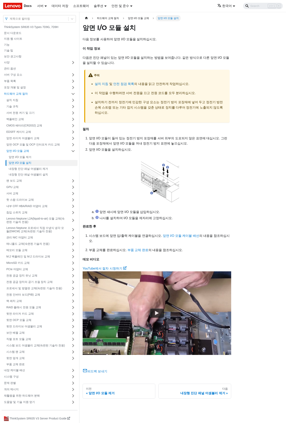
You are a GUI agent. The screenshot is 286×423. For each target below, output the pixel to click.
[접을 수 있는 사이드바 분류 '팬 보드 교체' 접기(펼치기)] (73, 181)
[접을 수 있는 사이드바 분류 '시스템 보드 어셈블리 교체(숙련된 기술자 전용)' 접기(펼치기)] (73, 345)
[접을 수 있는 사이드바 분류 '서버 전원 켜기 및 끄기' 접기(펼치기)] (73, 113)
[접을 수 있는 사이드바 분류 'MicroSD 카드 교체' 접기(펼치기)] (73, 263)
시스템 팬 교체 (15, 351)
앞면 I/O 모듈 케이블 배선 (181, 235)
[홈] (86, 18)
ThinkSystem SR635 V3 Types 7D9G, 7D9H (31, 27)
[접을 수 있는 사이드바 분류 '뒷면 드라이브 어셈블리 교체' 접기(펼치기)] (73, 326)
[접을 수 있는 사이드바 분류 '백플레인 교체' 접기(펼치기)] (73, 119)
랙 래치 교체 (14, 301)
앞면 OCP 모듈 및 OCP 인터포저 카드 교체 (33, 144)
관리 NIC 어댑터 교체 (19, 237)
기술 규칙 (12, 106)
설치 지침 (12, 100)
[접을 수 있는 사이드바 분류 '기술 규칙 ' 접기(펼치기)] (73, 106)
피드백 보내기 (95, 371)
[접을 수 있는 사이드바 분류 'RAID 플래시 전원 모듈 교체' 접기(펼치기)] (73, 307)
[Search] (263, 6)
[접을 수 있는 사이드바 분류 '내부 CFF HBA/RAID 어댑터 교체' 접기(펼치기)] (73, 206)
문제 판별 (10, 382)
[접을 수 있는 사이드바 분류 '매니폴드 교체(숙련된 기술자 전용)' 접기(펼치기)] (73, 244)
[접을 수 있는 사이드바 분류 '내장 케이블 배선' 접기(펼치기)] (73, 370)
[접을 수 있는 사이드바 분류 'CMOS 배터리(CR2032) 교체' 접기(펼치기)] (73, 125)
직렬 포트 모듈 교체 (18, 339)
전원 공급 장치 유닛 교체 (21, 275)
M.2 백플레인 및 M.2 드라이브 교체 (28, 256)
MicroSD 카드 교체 (18, 262)
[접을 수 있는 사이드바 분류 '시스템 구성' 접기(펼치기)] (73, 377)
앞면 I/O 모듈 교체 (17, 150)
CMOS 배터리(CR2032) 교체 (24, 125)
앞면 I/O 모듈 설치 (20, 162)
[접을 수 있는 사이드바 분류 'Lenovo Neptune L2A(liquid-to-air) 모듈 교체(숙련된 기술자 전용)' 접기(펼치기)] (73, 220)
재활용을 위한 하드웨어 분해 (22, 395)
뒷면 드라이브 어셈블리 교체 (24, 326)
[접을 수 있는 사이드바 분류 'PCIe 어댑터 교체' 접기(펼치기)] (73, 269)
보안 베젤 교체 (15, 332)
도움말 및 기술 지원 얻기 (19, 402)
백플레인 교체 (15, 119)
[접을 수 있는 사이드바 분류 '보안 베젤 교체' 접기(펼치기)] (73, 333)
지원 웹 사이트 (13, 38)
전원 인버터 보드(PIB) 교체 (23, 294)
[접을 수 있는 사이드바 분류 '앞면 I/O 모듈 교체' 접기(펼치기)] (73, 151)
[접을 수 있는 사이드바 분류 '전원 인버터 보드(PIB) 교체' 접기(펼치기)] (73, 295)
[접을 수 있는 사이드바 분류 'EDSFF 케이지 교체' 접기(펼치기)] (73, 132)
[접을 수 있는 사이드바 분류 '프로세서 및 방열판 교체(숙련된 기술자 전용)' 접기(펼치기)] (73, 288)
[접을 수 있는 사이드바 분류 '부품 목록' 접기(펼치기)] (73, 81)
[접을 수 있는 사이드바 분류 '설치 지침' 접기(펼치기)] (73, 100)
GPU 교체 (12, 187)
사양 (7, 62)
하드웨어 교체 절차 (16, 93)
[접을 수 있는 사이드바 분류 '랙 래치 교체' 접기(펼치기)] (73, 301)
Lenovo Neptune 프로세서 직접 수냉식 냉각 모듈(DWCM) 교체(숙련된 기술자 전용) (35, 229)
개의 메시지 (11, 389)
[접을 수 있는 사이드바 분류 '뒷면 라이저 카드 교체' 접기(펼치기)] (73, 314)
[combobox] (10, 18)
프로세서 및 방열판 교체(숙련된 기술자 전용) (34, 288)
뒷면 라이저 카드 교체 (20, 313)
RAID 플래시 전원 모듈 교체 (23, 307)
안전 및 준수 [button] (120, 6)
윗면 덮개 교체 (15, 358)
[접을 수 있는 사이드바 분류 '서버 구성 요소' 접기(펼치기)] (73, 75)
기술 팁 (8, 50)
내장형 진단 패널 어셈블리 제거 (28, 168)
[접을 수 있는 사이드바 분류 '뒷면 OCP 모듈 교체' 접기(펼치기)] (73, 320)
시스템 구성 (11, 376)
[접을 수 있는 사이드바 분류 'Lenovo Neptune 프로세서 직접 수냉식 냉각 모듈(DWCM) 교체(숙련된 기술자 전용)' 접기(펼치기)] (73, 229)
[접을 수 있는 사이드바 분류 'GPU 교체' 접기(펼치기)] (73, 187)
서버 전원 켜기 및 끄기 (20, 112)
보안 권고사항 (12, 56)
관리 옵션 (10, 68)
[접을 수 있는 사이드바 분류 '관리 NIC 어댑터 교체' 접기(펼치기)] (73, 237)
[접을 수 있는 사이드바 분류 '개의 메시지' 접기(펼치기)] (73, 389)
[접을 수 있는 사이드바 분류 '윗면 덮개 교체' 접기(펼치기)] (73, 358)
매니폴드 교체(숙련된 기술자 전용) (27, 243)
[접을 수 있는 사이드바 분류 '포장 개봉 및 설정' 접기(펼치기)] (73, 87)
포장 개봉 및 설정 (15, 87)
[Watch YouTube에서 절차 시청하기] (157, 313)
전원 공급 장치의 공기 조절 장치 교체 (29, 281)
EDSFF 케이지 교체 (18, 131)
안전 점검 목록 (123, 84)
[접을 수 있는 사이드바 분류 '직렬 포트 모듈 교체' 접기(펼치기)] (73, 339)
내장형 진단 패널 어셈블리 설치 (28, 174)
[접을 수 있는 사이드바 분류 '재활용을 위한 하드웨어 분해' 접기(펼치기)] (73, 396)
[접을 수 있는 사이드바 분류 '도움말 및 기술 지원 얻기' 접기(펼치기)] (73, 402)
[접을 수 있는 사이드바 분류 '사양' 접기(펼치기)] (73, 62)
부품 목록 (10, 81)
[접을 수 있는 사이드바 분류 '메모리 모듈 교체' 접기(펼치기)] (73, 250)
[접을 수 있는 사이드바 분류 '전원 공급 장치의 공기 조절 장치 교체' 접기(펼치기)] (73, 282)
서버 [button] (40, 6)
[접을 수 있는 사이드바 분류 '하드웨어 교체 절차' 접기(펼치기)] (73, 94)
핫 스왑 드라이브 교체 (20, 199)
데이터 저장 (60, 6)
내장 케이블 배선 (14, 370)
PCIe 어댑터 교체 (17, 269)
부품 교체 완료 (15, 364)
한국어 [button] (224, 6)
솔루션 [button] (98, 6)
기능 (7, 44)
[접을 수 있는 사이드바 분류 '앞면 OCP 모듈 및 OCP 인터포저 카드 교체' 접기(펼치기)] (73, 145)
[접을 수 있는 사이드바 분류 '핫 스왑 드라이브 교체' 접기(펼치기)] (73, 200)
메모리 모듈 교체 (16, 250)
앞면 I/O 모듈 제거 (20, 157)
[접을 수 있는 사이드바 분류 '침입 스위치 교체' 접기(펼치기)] (73, 212)
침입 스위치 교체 (16, 212)
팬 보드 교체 (14, 180)
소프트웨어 (81, 6)
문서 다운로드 (12, 33)
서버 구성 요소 (13, 74)
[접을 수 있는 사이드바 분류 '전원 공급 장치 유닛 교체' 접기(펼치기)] (73, 276)
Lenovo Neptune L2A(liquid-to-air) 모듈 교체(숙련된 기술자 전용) (35, 220)
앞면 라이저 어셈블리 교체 (22, 138)
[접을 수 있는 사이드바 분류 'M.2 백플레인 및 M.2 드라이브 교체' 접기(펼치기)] (73, 256)
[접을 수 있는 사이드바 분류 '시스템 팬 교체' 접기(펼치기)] (73, 352)
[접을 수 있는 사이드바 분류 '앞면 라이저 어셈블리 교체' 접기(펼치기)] (73, 138)
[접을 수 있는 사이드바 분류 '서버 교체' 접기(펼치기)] (73, 193)
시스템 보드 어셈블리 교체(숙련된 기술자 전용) (35, 345)
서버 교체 (12, 193)
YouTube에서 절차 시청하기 (105, 268)
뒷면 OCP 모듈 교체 (18, 320)
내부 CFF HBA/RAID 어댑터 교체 (26, 206)
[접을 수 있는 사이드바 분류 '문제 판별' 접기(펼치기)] (73, 383)
